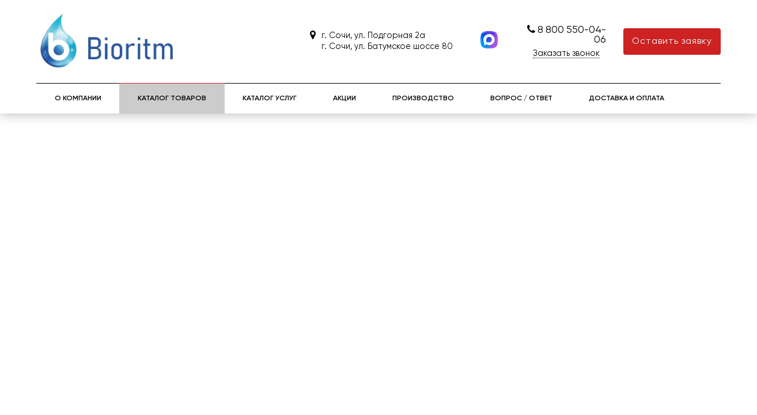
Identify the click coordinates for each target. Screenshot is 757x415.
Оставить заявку (672, 41)
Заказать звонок (566, 54)
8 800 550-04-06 (572, 35)
